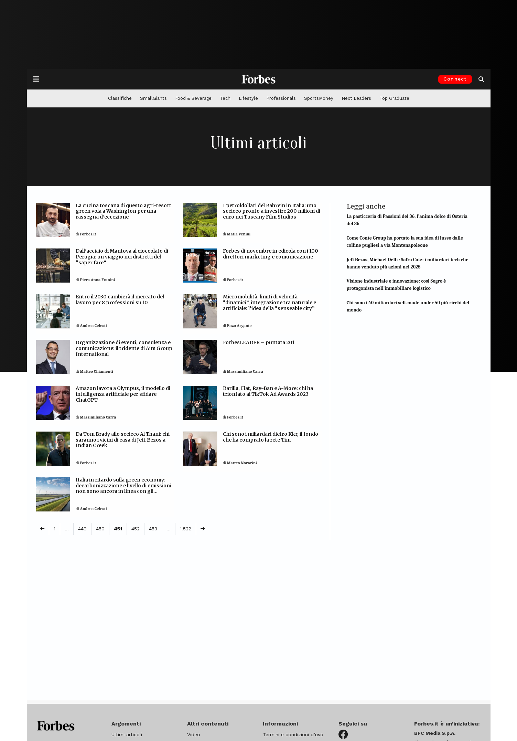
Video (193, 734)
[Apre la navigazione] (36, 79)
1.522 (185, 528)
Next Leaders (356, 98)
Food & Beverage (193, 98)
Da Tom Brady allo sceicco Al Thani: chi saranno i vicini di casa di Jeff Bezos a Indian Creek (123, 440)
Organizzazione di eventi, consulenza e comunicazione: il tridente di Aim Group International (124, 348)
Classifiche (120, 98)
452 (135, 528)
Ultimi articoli (126, 734)
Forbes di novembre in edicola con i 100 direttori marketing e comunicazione (270, 254)
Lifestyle (248, 98)
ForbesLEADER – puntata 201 (258, 342)
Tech (225, 98)
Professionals (281, 98)
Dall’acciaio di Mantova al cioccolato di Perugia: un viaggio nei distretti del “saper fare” (122, 257)
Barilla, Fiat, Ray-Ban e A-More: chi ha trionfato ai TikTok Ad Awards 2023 (268, 391)
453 (153, 528)
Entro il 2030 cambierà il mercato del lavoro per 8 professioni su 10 (120, 300)
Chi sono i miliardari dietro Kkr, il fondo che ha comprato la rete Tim (270, 437)
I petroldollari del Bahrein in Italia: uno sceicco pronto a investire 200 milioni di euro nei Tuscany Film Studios (271, 211)
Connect (454, 79)
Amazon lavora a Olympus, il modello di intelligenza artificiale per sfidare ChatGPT (123, 394)
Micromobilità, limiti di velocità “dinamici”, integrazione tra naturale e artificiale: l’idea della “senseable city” (269, 302)
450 (100, 528)
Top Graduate (394, 98)
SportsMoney (318, 98)
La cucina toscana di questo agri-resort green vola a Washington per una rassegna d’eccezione (123, 211)
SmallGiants (153, 98)
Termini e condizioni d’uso (293, 734)
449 (82, 528)
